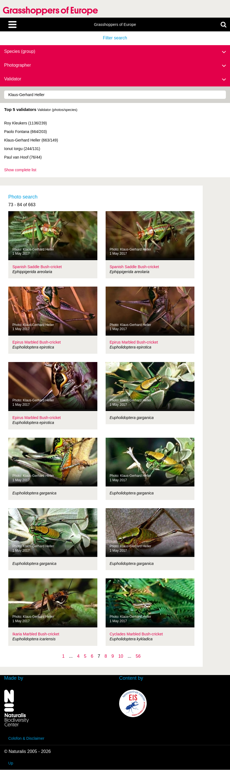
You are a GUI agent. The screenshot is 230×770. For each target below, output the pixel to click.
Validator (115, 79)
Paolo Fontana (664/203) (25, 132)
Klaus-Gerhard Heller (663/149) (31, 140)
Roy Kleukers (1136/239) (25, 123)
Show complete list (20, 170)
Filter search (115, 38)
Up (10, 763)
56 (138, 656)
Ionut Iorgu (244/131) (22, 149)
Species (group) (115, 52)
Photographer (115, 65)
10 (120, 656)
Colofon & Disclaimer (26, 738)
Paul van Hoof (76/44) (23, 157)
